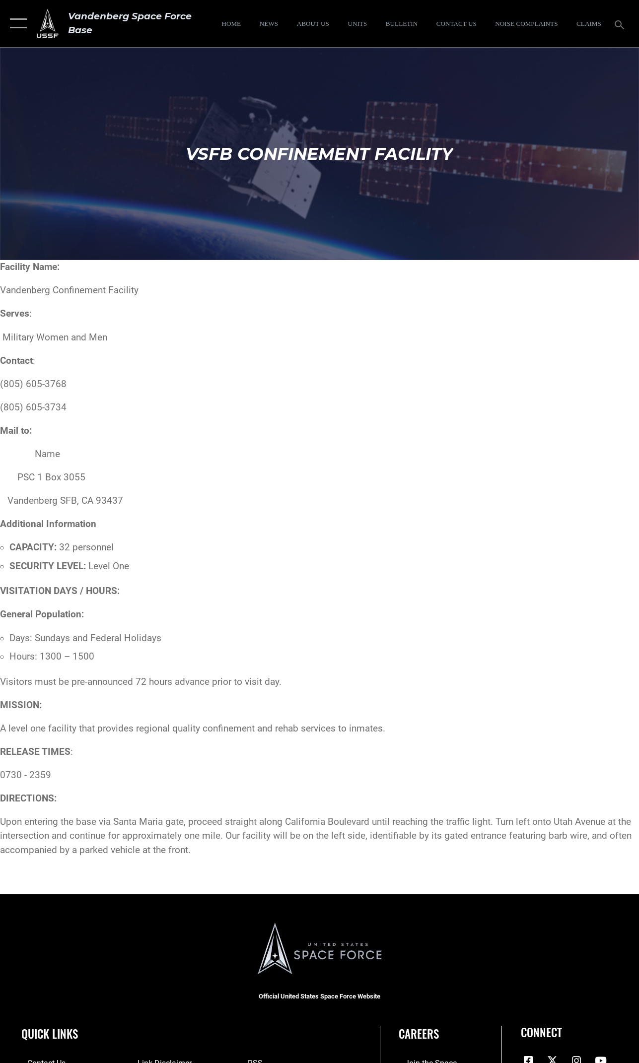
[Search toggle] (621, 23)
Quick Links (49, 1034)
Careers (419, 1034)
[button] (16, 23)
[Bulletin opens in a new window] (402, 24)
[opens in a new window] (526, 24)
